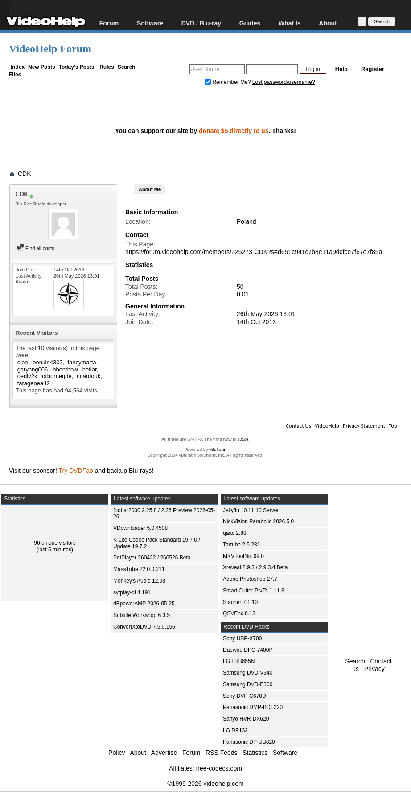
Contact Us (298, 425)
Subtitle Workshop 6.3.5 (141, 615)
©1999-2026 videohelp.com (205, 783)
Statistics (254, 752)
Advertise (164, 752)
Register (372, 69)
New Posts (41, 67)
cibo (22, 362)
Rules (106, 67)
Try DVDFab (76, 470)
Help (341, 69)
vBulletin (217, 449)
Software (150, 23)
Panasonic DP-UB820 (249, 742)
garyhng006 (32, 369)
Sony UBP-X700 (242, 638)
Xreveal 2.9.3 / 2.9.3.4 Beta (255, 567)
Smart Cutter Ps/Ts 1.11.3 (253, 591)
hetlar (89, 369)
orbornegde (57, 376)
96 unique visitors (54, 543)
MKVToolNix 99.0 (243, 556)
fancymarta (81, 362)
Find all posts (35, 248)
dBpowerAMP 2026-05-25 (144, 603)
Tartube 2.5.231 (241, 545)
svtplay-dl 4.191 (132, 592)
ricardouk (88, 376)
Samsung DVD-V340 (247, 673)
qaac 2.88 (235, 533)
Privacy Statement (364, 425)
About (328, 23)
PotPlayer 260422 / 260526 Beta (151, 557)
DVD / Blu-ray (201, 23)
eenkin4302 (47, 362)
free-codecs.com (219, 768)
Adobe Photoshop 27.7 (250, 579)
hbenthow (65, 369)
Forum (109, 23)
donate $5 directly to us (233, 130)
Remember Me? (228, 82)
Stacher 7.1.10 (240, 602)
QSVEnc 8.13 (239, 613)
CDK (24, 173)
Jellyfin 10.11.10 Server (251, 510)
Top (393, 425)
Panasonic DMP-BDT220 (253, 707)
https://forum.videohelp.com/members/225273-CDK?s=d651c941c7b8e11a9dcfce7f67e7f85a (253, 251)
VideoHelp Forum (50, 48)
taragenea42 (33, 383)
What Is (290, 23)
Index (18, 67)
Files (15, 74)
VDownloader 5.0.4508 (140, 528)
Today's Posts (76, 67)
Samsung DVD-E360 (247, 684)
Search (127, 67)
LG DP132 (235, 730)
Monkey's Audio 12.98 (139, 581)
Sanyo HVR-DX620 (246, 719)
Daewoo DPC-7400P (247, 650)
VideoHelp (327, 425)
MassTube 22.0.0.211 (139, 569)
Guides (249, 23)
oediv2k (27, 376)
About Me (150, 189)
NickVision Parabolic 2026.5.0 (258, 521)
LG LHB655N (239, 661)
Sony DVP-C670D (244, 696)
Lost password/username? (283, 82)
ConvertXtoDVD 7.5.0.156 (144, 627)
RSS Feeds (222, 752)
